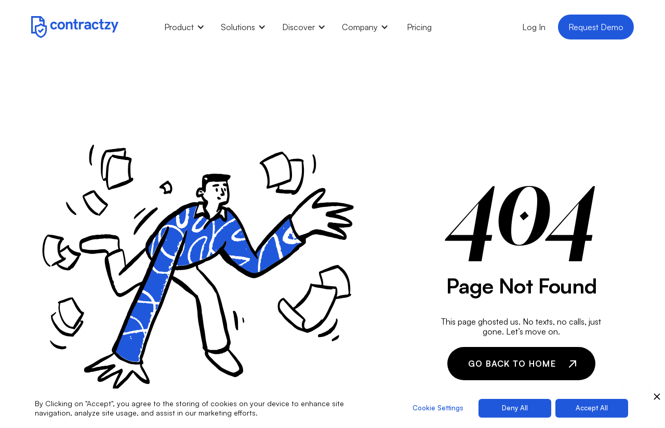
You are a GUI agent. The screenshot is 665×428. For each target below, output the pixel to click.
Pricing (419, 27)
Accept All (592, 408)
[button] (184, 27)
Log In (534, 27)
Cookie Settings (438, 408)
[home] (74, 26)
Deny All (515, 408)
